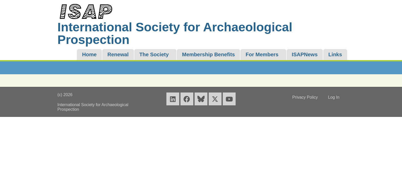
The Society (154, 54)
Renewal (118, 54)
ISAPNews (305, 54)
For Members (262, 54)
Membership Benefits (208, 54)
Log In (333, 97)
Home (89, 54)
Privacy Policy (305, 97)
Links (335, 54)
